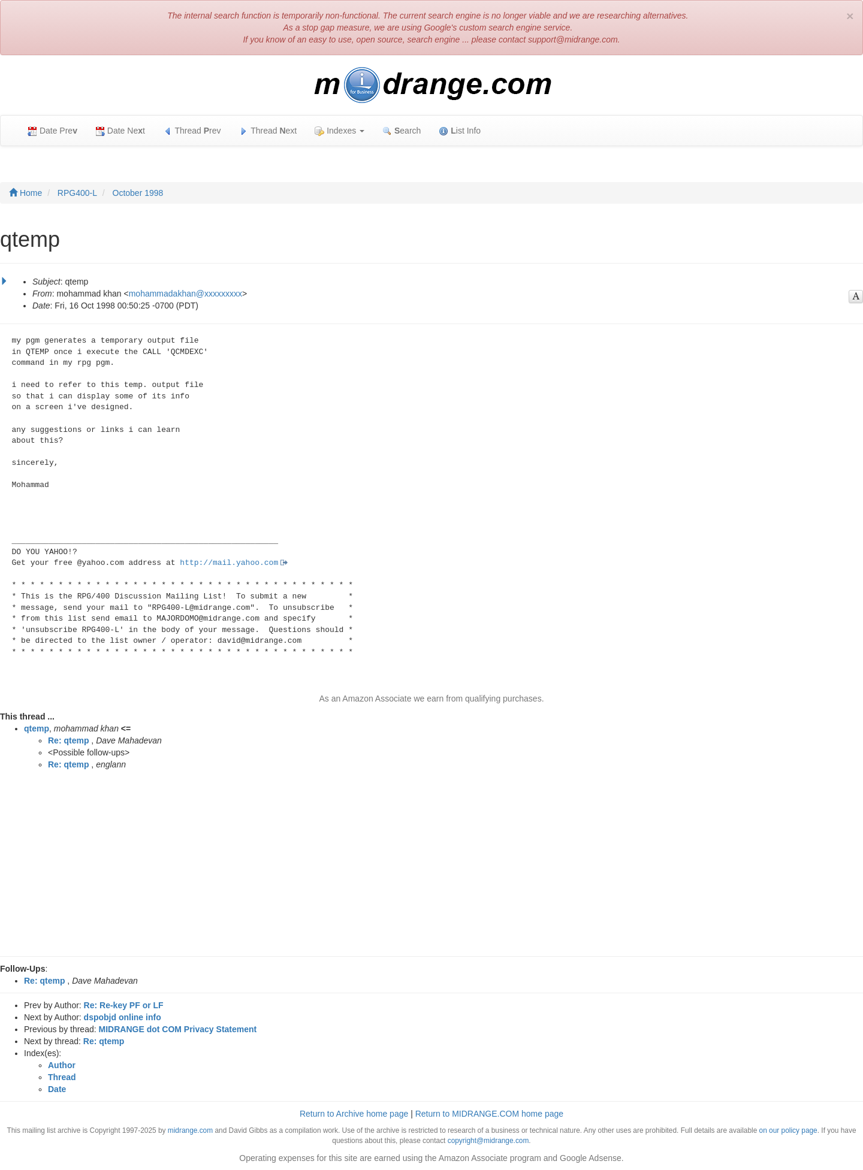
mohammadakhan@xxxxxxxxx (185, 293)
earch (401, 131)
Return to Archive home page (354, 1113)
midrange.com (190, 1130)
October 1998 (138, 193)
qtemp (36, 728)
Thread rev (192, 131)
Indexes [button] (339, 131)
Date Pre (52, 131)
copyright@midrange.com (488, 1140)
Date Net (120, 131)
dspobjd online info (122, 1017)
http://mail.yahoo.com (229, 562)
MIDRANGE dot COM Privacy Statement (178, 1029)
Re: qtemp (68, 740)
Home (25, 193)
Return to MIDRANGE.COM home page (489, 1113)
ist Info (460, 131)
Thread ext (268, 131)
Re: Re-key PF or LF (124, 1005)
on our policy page (788, 1130)
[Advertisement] (431, 866)
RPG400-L (77, 193)
